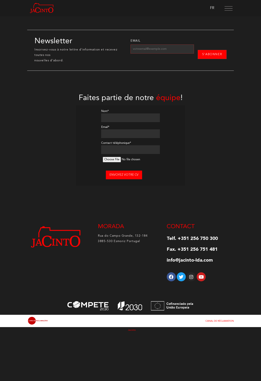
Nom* (105, 111)
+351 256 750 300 (198, 238)
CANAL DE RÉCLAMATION (219, 321)
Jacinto (132, 330)
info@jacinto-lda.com (190, 260)
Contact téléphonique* (116, 143)
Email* (105, 127)
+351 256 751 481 (197, 249)
